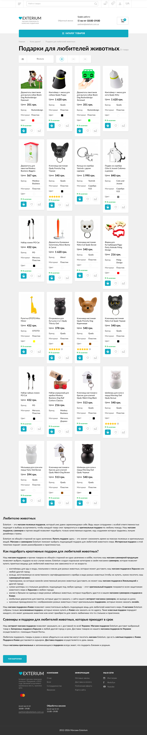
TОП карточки (15, 659)
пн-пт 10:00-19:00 (89, 21)
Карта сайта (80, 690)
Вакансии (51, 690)
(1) (62, 196)
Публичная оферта (83, 686)
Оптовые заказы (82, 678)
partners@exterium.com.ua (88, 24)
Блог (49, 682)
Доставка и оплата (83, 682)
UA (128, 3)
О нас (49, 678)
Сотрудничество (54, 686)
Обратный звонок (65, 21)
